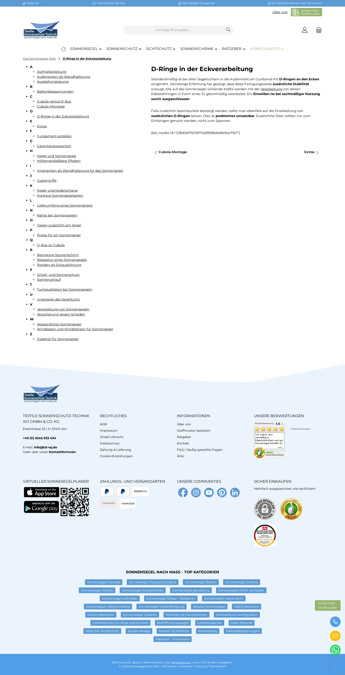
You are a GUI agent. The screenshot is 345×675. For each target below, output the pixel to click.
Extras (42, 126)
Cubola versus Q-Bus (54, 101)
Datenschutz (109, 443)
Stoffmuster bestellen (193, 431)
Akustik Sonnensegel (209, 607)
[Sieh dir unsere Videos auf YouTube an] (209, 492)
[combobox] (173, 30)
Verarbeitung (272, 89)
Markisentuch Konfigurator (237, 615)
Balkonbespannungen (55, 91)
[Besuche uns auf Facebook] (183, 492)
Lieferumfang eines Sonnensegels (64, 205)
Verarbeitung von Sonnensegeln (63, 309)
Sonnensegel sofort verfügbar (241, 590)
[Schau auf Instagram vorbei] (196, 492)
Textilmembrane (246, 607)
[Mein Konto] (305, 30)
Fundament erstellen (54, 136)
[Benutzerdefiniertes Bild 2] (265, 536)
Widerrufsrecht (111, 437)
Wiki (180, 456)
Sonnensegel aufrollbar (120, 598)
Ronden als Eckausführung (59, 265)
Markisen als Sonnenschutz (186, 615)
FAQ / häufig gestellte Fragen (199, 450)
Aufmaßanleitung (51, 72)
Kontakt (183, 443)
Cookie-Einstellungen (116, 456)
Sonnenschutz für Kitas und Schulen (120, 623)
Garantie (33, 3)
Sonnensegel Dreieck (241, 582)
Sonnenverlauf (49, 279)
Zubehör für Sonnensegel (58, 339)
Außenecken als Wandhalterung (63, 77)
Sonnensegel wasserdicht (223, 598)
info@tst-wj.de (45, 447)
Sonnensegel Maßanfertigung (161, 607)
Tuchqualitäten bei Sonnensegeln (64, 289)
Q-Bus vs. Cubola (51, 245)
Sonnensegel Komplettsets (142, 590)
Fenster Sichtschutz (174, 631)
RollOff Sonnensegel (173, 623)
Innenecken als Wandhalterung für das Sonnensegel (80, 171)
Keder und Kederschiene (57, 190)
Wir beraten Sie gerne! (199, 3)
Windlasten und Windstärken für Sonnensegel (75, 329)
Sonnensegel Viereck (97, 590)
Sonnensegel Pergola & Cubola (152, 582)
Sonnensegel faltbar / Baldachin (170, 598)
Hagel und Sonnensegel (56, 156)
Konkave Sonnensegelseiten (60, 195)
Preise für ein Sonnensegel (59, 235)
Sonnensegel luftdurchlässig (108, 607)
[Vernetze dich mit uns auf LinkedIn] (235, 492)
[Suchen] (228, 30)
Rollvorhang (207, 631)
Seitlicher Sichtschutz (102, 631)
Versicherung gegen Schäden (61, 314)
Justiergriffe (47, 180)
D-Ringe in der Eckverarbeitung (63, 116)
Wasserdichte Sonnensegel (59, 324)
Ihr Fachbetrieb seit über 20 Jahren (297, 3)
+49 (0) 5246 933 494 (110, 3)
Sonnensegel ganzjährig (190, 590)
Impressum (108, 431)
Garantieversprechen (54, 146)
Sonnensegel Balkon (201, 582)
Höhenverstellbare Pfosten (59, 161)
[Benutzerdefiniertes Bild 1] (291, 509)
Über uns (279, 12)
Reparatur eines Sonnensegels (61, 260)
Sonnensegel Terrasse (103, 582)
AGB (103, 424)
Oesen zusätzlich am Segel (59, 225)
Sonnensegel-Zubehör (140, 615)
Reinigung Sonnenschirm (58, 255)
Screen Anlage (139, 631)
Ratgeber (184, 437)
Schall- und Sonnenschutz (58, 275)
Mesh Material (241, 623)
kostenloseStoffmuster (310, 12)
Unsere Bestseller (100, 615)
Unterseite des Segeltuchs (58, 299)
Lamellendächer (209, 623)
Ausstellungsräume (53, 81)
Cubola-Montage (51, 106)
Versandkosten (181, 662)
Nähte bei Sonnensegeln (57, 215)
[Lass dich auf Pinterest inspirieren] (222, 492)
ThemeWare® (217, 666)
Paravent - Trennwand (172, 639)
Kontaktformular (62, 452)
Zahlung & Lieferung (115, 450)
